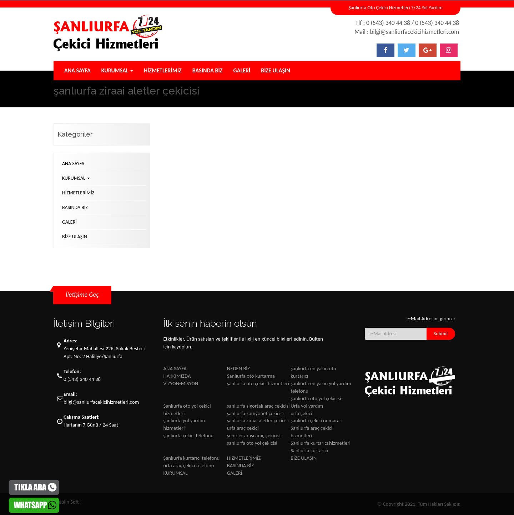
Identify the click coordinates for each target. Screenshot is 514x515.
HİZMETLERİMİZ (162, 70)
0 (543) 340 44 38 (82, 379)
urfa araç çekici (243, 428)
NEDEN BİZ (238, 368)
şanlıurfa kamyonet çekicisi (255, 413)
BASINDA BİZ (207, 70)
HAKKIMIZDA (177, 376)
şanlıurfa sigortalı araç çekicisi (258, 406)
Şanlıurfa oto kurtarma (251, 376)
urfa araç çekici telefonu (188, 465)
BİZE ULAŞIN (275, 70)
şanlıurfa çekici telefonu (188, 435)
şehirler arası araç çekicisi (254, 435)
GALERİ (242, 70)
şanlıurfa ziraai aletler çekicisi (258, 420)
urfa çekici (301, 413)
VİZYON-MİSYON (180, 383)
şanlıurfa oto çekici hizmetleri (258, 383)
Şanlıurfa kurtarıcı (309, 450)
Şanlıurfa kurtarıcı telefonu (191, 458)
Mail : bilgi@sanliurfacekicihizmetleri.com (406, 32)
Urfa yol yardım (307, 406)
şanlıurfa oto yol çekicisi (316, 398)
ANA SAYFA (77, 70)
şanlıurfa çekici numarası (317, 420)
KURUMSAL (117, 70)
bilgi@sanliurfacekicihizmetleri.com (101, 402)
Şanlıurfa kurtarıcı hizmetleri (321, 443)
